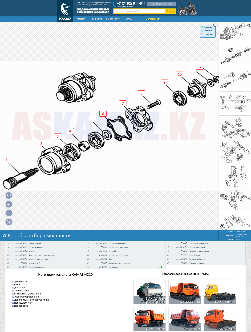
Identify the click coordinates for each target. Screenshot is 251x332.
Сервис (129, 19)
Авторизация (153, 19)
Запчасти (97, 19)
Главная (81, 19)
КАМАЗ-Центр (113, 19)
